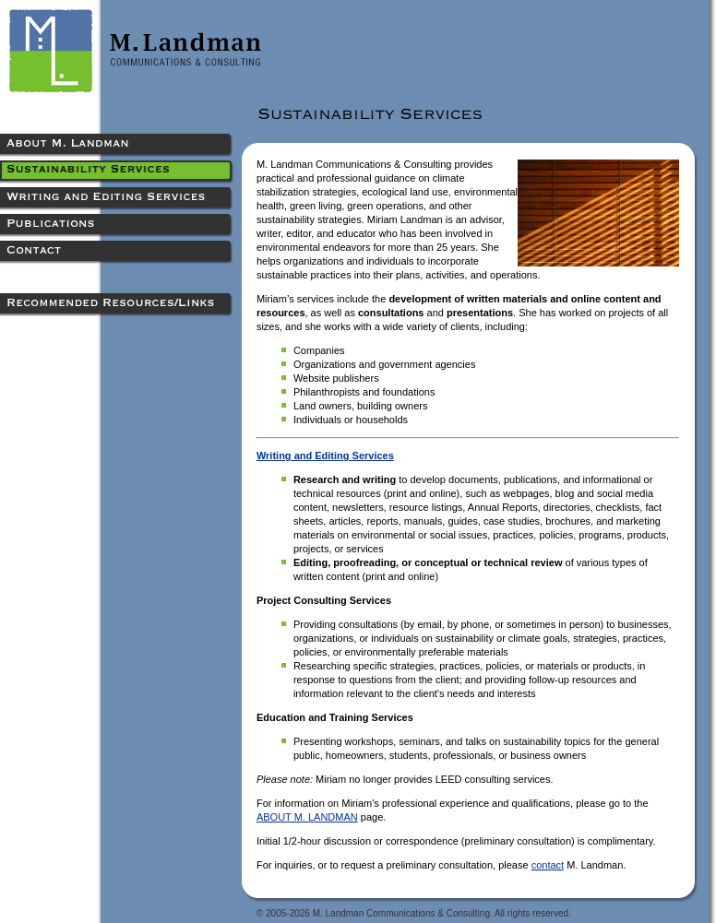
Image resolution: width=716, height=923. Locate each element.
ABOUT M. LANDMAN (307, 816)
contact (547, 864)
